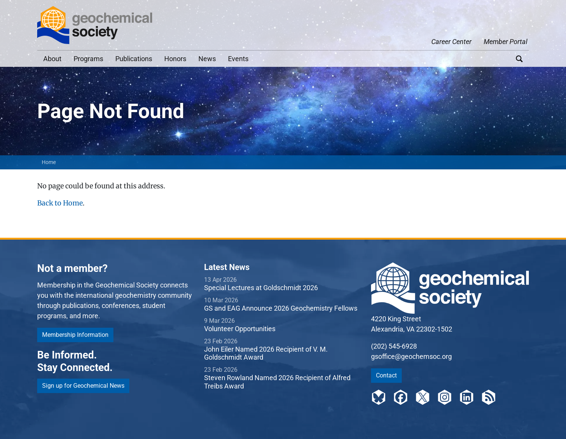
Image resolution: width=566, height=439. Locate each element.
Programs (88, 59)
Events (238, 59)
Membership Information (75, 334)
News (207, 59)
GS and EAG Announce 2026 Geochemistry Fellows (280, 308)
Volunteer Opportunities (239, 329)
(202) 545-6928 (394, 346)
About (52, 59)
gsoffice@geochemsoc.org (411, 356)
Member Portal (505, 42)
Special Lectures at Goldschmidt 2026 (261, 288)
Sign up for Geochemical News (83, 385)
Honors (175, 59)
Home (49, 162)
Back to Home (60, 203)
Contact (386, 375)
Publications (133, 59)
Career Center (451, 42)
